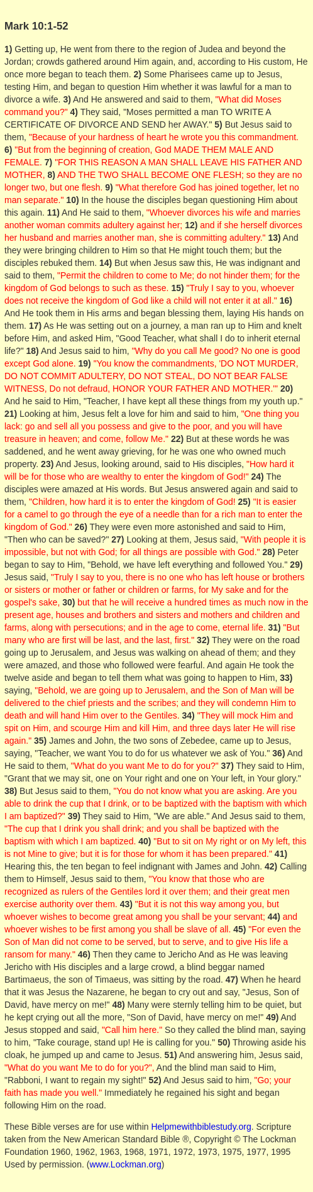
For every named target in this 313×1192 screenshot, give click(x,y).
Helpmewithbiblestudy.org (201, 1127)
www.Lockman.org (125, 1164)
